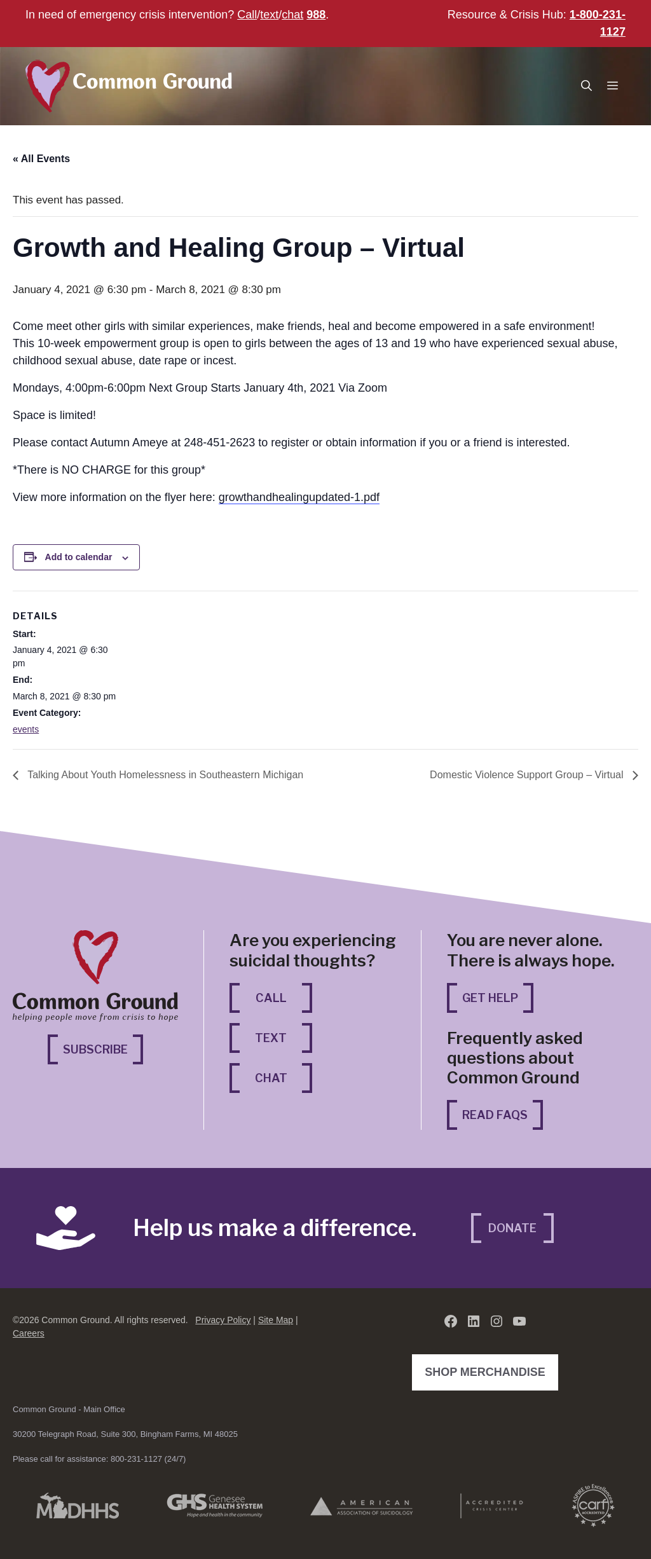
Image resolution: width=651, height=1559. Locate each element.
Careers (29, 1333)
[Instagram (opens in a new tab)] (496, 1321)
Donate (512, 1228)
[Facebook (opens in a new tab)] (450, 1321)
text (269, 14)
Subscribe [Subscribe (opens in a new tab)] (103, 1048)
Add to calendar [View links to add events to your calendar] (79, 557)
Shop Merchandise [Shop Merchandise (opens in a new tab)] (488, 1370)
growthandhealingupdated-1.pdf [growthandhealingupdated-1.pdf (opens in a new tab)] (299, 497)
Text (271, 1038)
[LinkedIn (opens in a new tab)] (473, 1321)
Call (247, 14)
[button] (586, 86)
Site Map (275, 1320)
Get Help (490, 998)
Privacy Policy (222, 1320)
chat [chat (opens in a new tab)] (292, 14)
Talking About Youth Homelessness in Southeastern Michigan (164, 774)
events (26, 729)
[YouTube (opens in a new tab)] (519, 1321)
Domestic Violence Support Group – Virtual (528, 774)
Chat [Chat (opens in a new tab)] (284, 1077)
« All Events (41, 158)
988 (316, 14)
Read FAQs (495, 1115)
